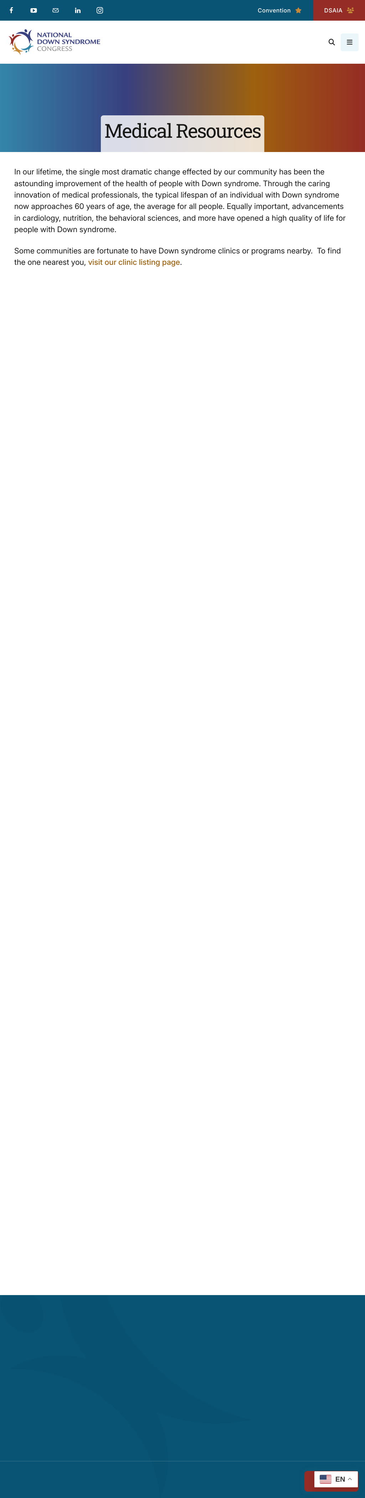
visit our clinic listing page (134, 262)
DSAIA (339, 10)
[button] (332, 42)
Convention (280, 10)
